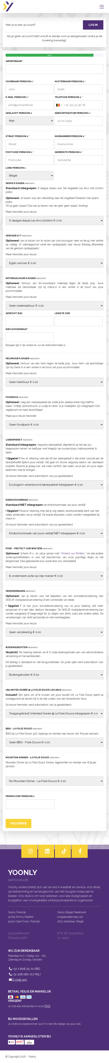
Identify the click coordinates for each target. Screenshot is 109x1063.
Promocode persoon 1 (20, 796)
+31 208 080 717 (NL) (24, 974)
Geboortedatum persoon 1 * (73, 113)
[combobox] (59, 105)
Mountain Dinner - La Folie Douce (32, 757)
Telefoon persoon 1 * (69, 97)
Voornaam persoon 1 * (20, 81)
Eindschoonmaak (22, 500)
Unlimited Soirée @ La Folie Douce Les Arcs (38, 690)
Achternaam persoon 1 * (70, 81)
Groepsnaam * (14, 61)
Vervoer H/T (19, 235)
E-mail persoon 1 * (17, 97)
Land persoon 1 (16, 168)
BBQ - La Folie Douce (24, 728)
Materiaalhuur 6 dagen (26, 278)
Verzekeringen (20, 591)
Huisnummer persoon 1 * (70, 136)
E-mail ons (17, 980)
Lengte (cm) (62, 313)
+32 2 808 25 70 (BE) (24, 969)
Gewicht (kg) (14, 313)
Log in (93, 24)
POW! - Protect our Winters (29, 548)
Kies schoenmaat (17, 329)
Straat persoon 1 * (18, 136)
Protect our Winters (73, 553)
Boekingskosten (22, 647)
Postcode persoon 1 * (20, 152)
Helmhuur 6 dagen (23, 358)
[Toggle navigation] (102, 6)
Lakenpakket (19, 440)
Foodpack (17, 397)
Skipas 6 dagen (20, 183)
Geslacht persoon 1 (19, 113)
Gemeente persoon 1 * (69, 152)
